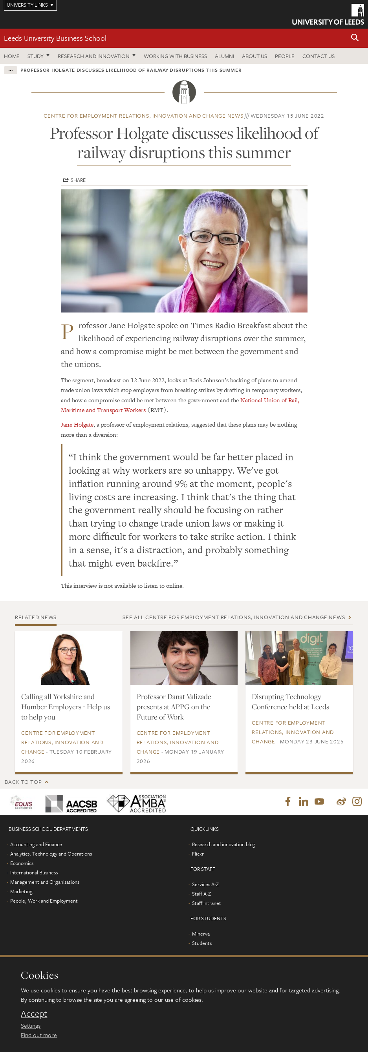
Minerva (201, 934)
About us (254, 56)
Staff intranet (206, 903)
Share (78, 180)
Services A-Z (205, 884)
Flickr (198, 854)
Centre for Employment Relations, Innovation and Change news (143, 115)
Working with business (175, 56)
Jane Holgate (77, 424)
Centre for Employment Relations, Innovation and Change (62, 742)
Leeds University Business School (55, 38)
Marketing (21, 892)
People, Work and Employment (44, 901)
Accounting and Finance (36, 845)
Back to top (23, 782)
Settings (30, 1025)
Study (35, 56)
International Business (34, 873)
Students (202, 943)
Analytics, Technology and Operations (51, 854)
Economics (21, 863)
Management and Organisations (44, 882)
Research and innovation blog (223, 845)
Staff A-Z (201, 894)
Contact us (318, 56)
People (285, 56)
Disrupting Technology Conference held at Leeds (290, 701)
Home (12, 56)
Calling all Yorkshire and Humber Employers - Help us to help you (65, 706)
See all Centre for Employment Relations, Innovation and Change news (234, 617)
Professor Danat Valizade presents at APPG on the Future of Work (174, 706)
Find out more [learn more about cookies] (39, 1034)
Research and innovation (94, 56)
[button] (355, 38)
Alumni (224, 56)
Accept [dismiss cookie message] (34, 1013)
